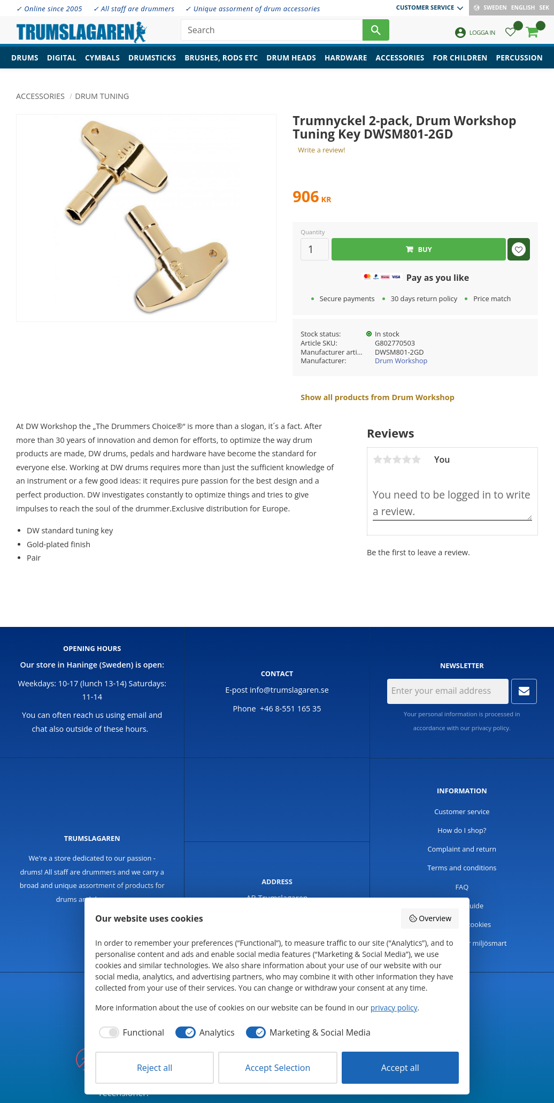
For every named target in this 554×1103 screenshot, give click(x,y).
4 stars (406, 459)
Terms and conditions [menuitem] (461, 867)
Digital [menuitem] (61, 62)
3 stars (397, 459)
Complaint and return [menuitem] (461, 849)
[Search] (376, 32)
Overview (430, 918)
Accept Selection (278, 1068)
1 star (377, 459)
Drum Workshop (401, 360)
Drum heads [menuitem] (291, 62)
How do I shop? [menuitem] (461, 830)
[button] (510, 35)
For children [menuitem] (460, 62)
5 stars (416, 459)
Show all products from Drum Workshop (378, 397)
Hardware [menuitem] (346, 62)
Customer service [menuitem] (425, 7)
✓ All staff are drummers (134, 8)
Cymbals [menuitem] (102, 62)
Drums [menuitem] (25, 62)
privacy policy (490, 728)
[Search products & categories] (272, 32)
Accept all (400, 1068)
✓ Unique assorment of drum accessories (252, 8)
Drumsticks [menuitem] (152, 62)
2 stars (387, 459)
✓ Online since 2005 (49, 8)
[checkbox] (129, 1032)
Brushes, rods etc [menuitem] (221, 62)
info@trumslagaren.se (289, 690)
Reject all (154, 1068)
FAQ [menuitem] (462, 887)
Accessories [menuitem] (400, 62)
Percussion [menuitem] (519, 62)
